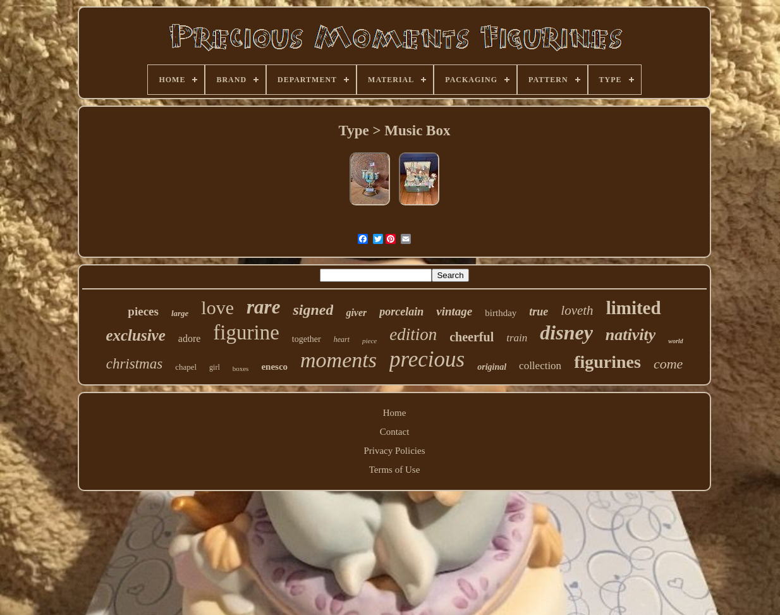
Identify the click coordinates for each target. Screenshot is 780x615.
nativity (630, 335)
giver (356, 312)
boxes (241, 368)
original (491, 367)
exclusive (135, 335)
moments (338, 360)
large (179, 313)
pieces (143, 311)
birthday (500, 313)
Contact (395, 432)
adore (189, 338)
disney (566, 332)
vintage (454, 311)
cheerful (471, 337)
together (306, 339)
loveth (577, 310)
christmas (134, 364)
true (538, 311)
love (217, 307)
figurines (607, 362)
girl (214, 367)
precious (427, 359)
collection (540, 366)
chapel (186, 367)
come (668, 364)
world (675, 341)
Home (394, 413)
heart (342, 339)
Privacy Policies (394, 451)
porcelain (401, 311)
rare (263, 307)
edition (413, 334)
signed (313, 309)
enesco (274, 367)
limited (633, 308)
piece (369, 340)
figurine (246, 332)
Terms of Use (394, 470)
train (516, 338)
